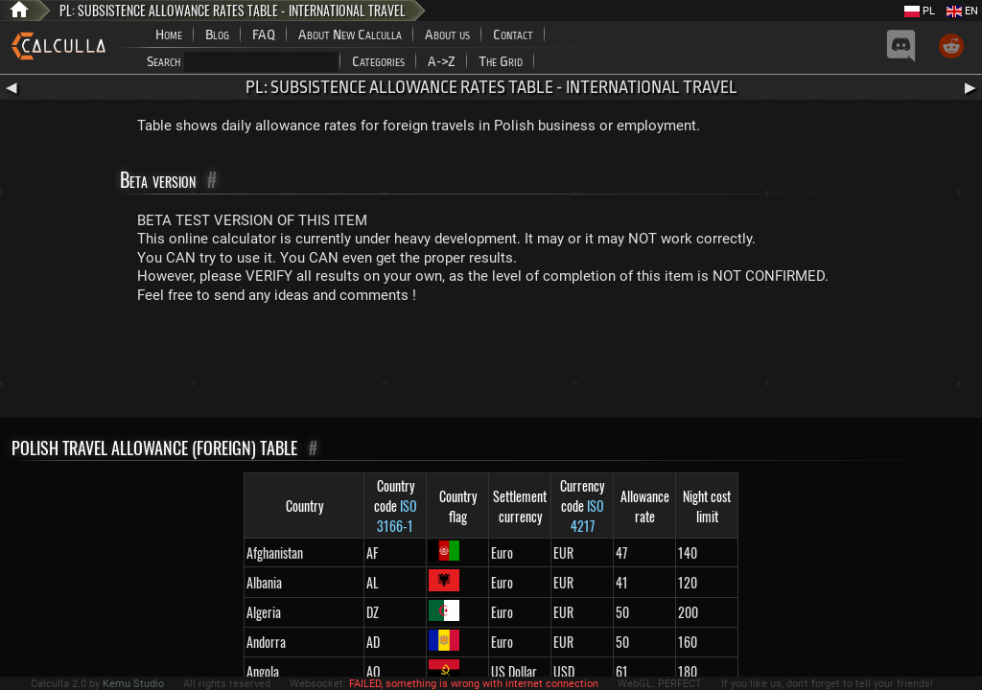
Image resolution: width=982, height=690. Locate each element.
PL (919, 11)
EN (962, 11)
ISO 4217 (587, 515)
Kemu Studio (133, 684)
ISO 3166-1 (397, 515)
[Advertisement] (491, 365)
